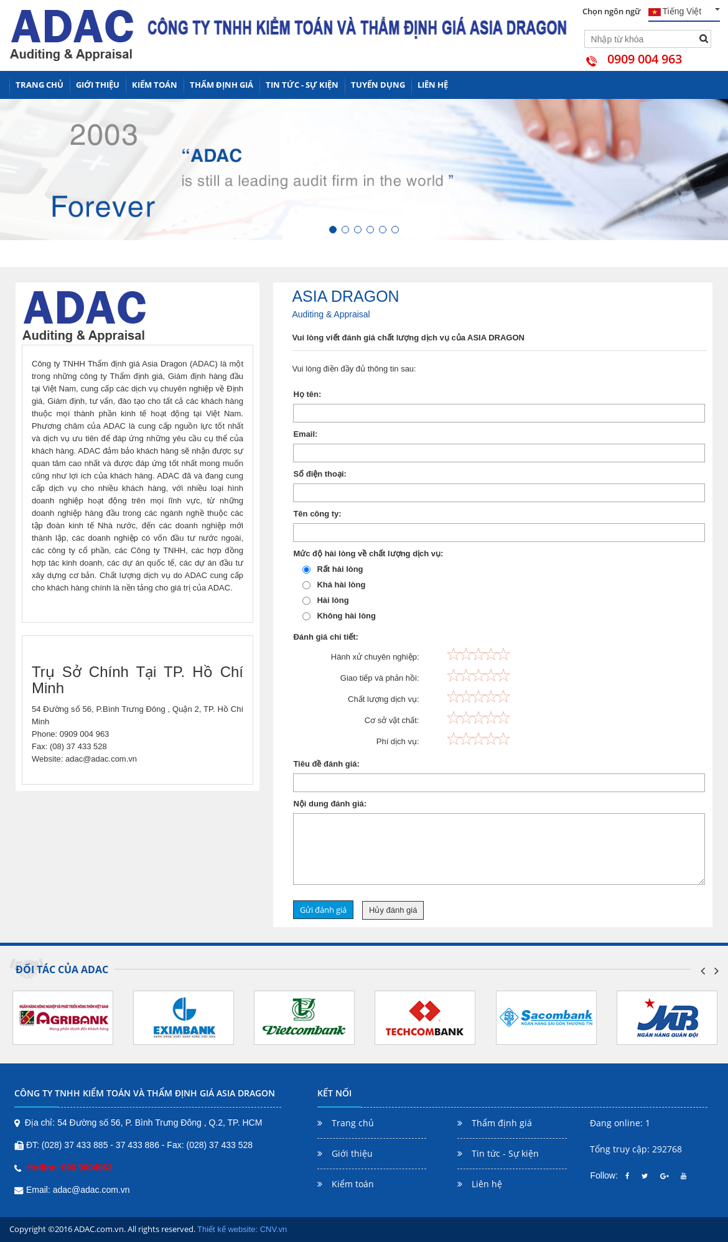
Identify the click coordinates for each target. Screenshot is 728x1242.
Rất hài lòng (332, 569)
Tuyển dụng (378, 85)
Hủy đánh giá (393, 910)
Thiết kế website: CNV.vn (242, 1229)
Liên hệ (433, 84)
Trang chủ (39, 84)
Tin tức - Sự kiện (302, 85)
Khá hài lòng (333, 584)
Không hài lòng (339, 615)
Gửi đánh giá (323, 909)
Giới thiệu (97, 85)
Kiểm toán (154, 85)
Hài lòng (325, 600)
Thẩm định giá (221, 85)
